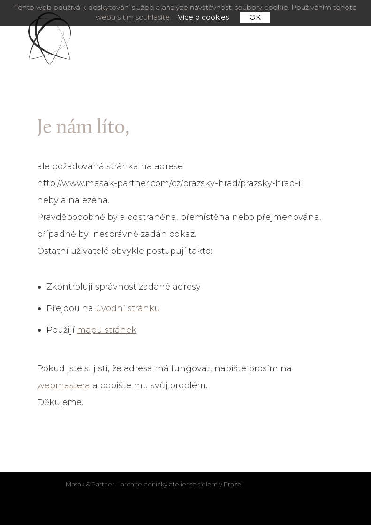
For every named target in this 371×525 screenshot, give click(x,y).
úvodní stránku (128, 308)
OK (255, 17)
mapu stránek (106, 330)
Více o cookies (203, 17)
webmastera (63, 385)
